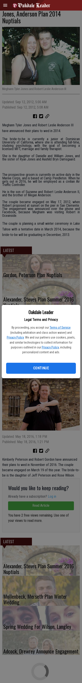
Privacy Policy (15, 337)
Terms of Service (60, 327)
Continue (41, 368)
